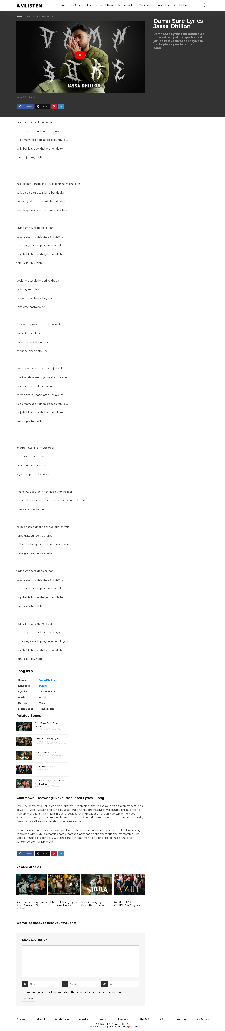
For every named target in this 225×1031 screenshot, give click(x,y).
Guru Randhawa (42, 741)
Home (61, 5)
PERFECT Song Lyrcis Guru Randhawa (63, 903)
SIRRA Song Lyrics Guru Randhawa (94, 903)
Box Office (76, 5)
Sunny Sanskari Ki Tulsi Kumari (51, 743)
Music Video (146, 5)
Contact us (181, 5)
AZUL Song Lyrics (45, 766)
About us (164, 5)
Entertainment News (100, 5)
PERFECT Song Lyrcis (47, 738)
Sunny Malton (55, 729)
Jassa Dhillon (47, 680)
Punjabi (43, 685)
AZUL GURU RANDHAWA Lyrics (127, 903)
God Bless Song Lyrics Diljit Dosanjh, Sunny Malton (31, 905)
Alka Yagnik (40, 786)
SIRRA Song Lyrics (45, 752)
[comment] (80, 961)
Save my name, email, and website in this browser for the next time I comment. (74, 992)
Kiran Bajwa (57, 755)
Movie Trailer (126, 5)
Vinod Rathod (53, 786)
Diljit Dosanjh (41, 729)
